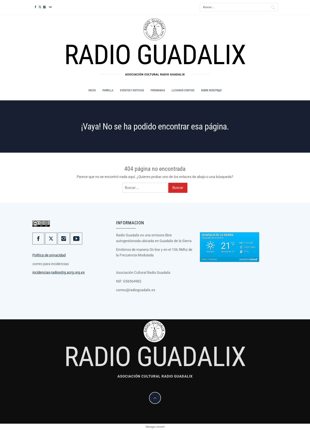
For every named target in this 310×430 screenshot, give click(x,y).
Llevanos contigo (183, 90)
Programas (158, 90)
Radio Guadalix (155, 55)
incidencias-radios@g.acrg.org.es (58, 272)
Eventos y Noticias (132, 90)
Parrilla (107, 90)
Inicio (92, 90)
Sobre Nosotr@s (211, 90)
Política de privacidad (49, 255)
